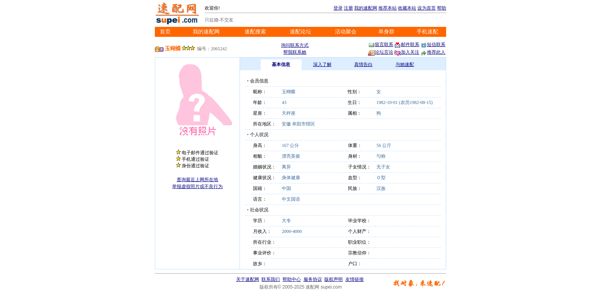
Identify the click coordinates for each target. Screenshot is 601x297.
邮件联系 (406, 44)
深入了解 (322, 64)
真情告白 (363, 64)
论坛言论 (380, 52)
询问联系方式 (295, 45)
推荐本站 (387, 8)
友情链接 (354, 279)
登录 (338, 8)
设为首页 (426, 8)
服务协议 (313, 279)
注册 (348, 8)
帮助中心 (291, 279)
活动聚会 (345, 32)
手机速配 (427, 32)
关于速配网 (247, 279)
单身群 (386, 32)
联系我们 (270, 279)
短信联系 (432, 44)
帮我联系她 (294, 52)
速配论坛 (300, 32)
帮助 (441, 8)
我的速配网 (365, 8)
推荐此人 (432, 52)
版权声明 (333, 279)
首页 (165, 32)
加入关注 (406, 52)
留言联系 (380, 44)
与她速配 (405, 64)
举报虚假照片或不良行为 (197, 186)
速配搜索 (255, 32)
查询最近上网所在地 (197, 179)
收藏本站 (407, 8)
